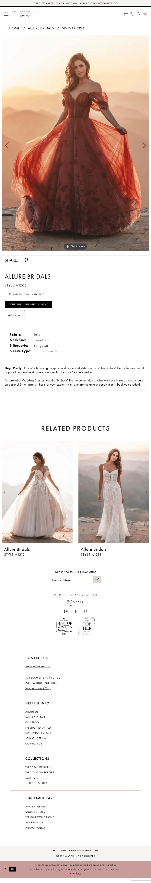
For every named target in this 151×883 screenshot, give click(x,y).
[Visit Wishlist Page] (145, 14)
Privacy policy (35, 833)
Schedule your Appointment (32, 308)
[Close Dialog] (5, 874)
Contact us (33, 749)
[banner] (24, 14)
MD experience (35, 722)
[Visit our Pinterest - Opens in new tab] (85, 617)
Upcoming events (38, 738)
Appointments (35, 812)
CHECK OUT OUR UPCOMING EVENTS (102, 3)
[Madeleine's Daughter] (75, 604)
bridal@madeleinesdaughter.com (75, 855)
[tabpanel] (75, 144)
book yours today (128, 388)
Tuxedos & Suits (36, 788)
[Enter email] (75, 584)
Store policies (35, 817)
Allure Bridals (41, 28)
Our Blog (32, 727)
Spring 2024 (73, 28)
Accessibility (34, 827)
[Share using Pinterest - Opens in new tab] (26, 260)
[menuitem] (6, 14)
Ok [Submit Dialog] (15, 874)
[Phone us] (132, 14)
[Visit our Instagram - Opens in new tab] (66, 617)
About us (31, 717)
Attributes (15, 319)
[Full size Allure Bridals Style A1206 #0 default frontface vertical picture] (75, 144)
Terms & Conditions (39, 822)
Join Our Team (35, 743)
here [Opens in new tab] (42, 388)
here (78, 879)
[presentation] (37, 496)
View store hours (37, 671)
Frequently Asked (38, 733)
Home (14, 28)
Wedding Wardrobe (39, 777)
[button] (6, 14)
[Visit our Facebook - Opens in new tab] (76, 617)
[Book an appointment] (126, 14)
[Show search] (138, 14)
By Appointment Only (38, 693)
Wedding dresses (37, 772)
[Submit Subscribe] (97, 584)
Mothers (31, 783)
